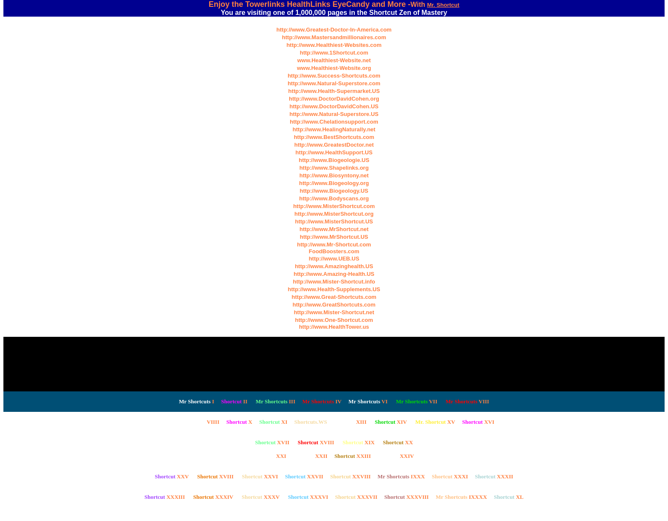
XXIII (352, 456)
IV (321, 401)
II (234, 401)
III (275, 401)
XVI (478, 422)
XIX (358, 442)
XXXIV (213, 497)
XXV (172, 476)
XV (435, 422)
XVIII (316, 442)
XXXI (450, 476)
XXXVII (356, 497)
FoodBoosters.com (334, 251)
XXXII (494, 476)
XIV (391, 422)
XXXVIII (406, 497)
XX (398, 442)
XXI (270, 456)
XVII (272, 442)
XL (509, 497)
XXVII (304, 476)
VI (368, 401)
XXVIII (350, 476)
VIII (467, 401)
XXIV (396, 456)
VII (416, 401)
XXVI (260, 476)
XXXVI (308, 497)
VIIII (196, 422)
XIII (350, 422)
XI (273, 422)
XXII (310, 456)
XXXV (260, 497)
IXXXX (461, 497)
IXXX (401, 476)
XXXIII (164, 497)
